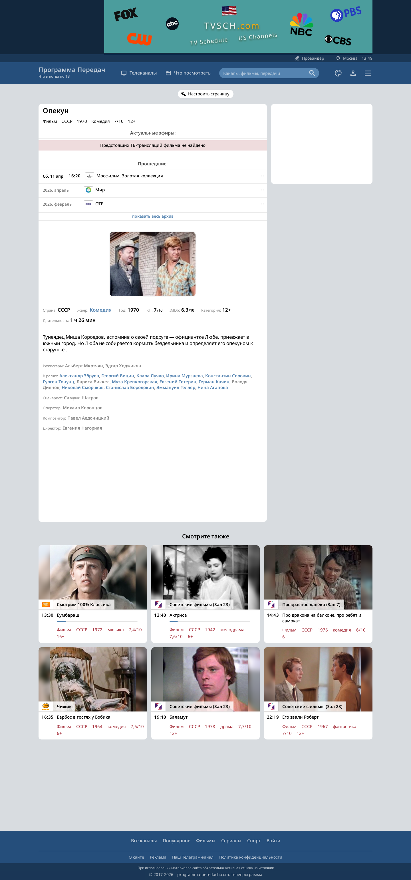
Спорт (254, 840)
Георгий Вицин (117, 375)
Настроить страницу (208, 94)
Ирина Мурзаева (184, 375)
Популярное (176, 840)
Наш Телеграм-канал (192, 857)
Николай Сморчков (83, 387)
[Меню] (262, 176)
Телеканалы (139, 73)
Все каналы (144, 840)
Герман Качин (214, 381)
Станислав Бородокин (130, 387)
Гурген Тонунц (58, 381)
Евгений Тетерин (178, 381)
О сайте (136, 857)
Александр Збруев (79, 375)
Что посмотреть (188, 73)
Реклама (158, 857)
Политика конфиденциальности (250, 857)
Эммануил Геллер (175, 387)
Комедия (101, 309)
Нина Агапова (213, 387)
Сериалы (231, 840)
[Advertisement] (153, 482)
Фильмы (205, 840)
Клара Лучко (150, 375)
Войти (273, 840)
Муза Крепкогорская (134, 381)
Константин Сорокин (228, 375)
